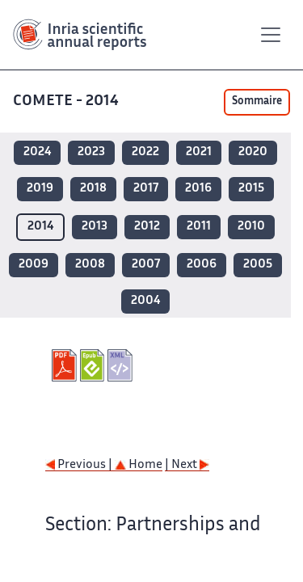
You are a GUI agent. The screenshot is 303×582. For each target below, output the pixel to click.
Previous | (80, 465)
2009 (33, 264)
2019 (40, 188)
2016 (198, 188)
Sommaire (257, 102)
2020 (252, 152)
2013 (94, 226)
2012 (147, 226)
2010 (251, 226)
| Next (187, 465)
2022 (145, 152)
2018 (93, 188)
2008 (90, 264)
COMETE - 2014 (67, 101)
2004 (145, 301)
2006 (202, 264)
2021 (199, 152)
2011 (199, 226)
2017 (145, 188)
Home (138, 465)
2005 (257, 264)
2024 (37, 152)
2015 (251, 188)
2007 (146, 264)
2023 (91, 152)
